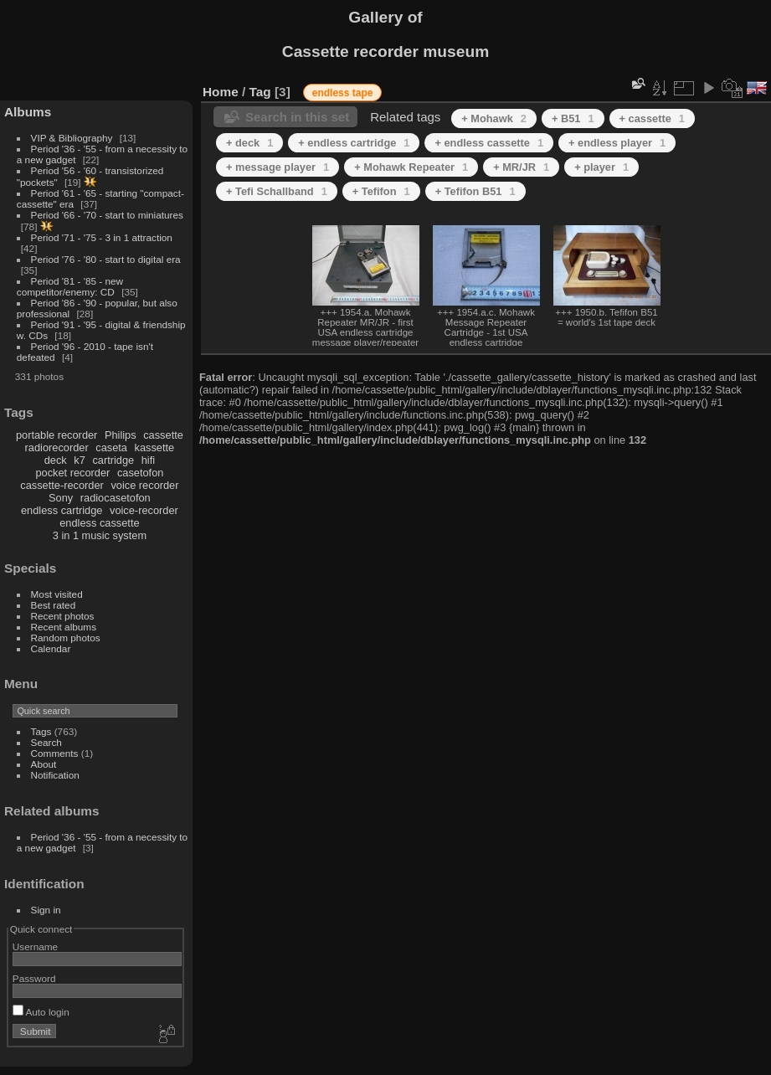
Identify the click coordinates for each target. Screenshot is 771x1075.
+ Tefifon (381, 191)
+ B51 (573, 118)
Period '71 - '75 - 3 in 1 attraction (101, 237)
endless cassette (99, 523)
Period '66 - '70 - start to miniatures (107, 214)
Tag (260, 92)
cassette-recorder (62, 485)
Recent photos (63, 615)
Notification (55, 774)
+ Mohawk (494, 118)
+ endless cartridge (353, 142)
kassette (155, 447)
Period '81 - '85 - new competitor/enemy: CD (70, 286)
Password (34, 978)
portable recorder (56, 435)
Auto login (41, 1011)
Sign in (46, 909)
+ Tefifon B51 (475, 191)
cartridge (113, 460)
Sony (61, 497)
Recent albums (63, 626)
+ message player (277, 167)
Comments (55, 753)
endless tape (342, 93)
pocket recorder (72, 472)
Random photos (65, 637)
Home (221, 92)
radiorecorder (57, 447)
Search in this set (297, 117)
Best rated (53, 604)
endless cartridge (61, 510)
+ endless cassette (488, 142)
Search (46, 742)
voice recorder (144, 485)
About (44, 764)
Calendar (51, 648)
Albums (27, 112)
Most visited (57, 594)
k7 (79, 460)
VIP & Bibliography (73, 137)
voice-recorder (144, 510)
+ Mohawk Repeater (411, 167)
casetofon (140, 472)
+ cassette (652, 118)
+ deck (249, 142)
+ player (601, 167)
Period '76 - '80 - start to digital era (106, 259)
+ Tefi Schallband (276, 191)
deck (55, 460)
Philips (120, 435)
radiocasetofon (115, 497)
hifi (148, 460)
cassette (163, 435)
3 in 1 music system (99, 535)
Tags (41, 731)
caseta (111, 447)
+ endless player (617, 142)
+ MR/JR (521, 167)
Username (35, 946)
